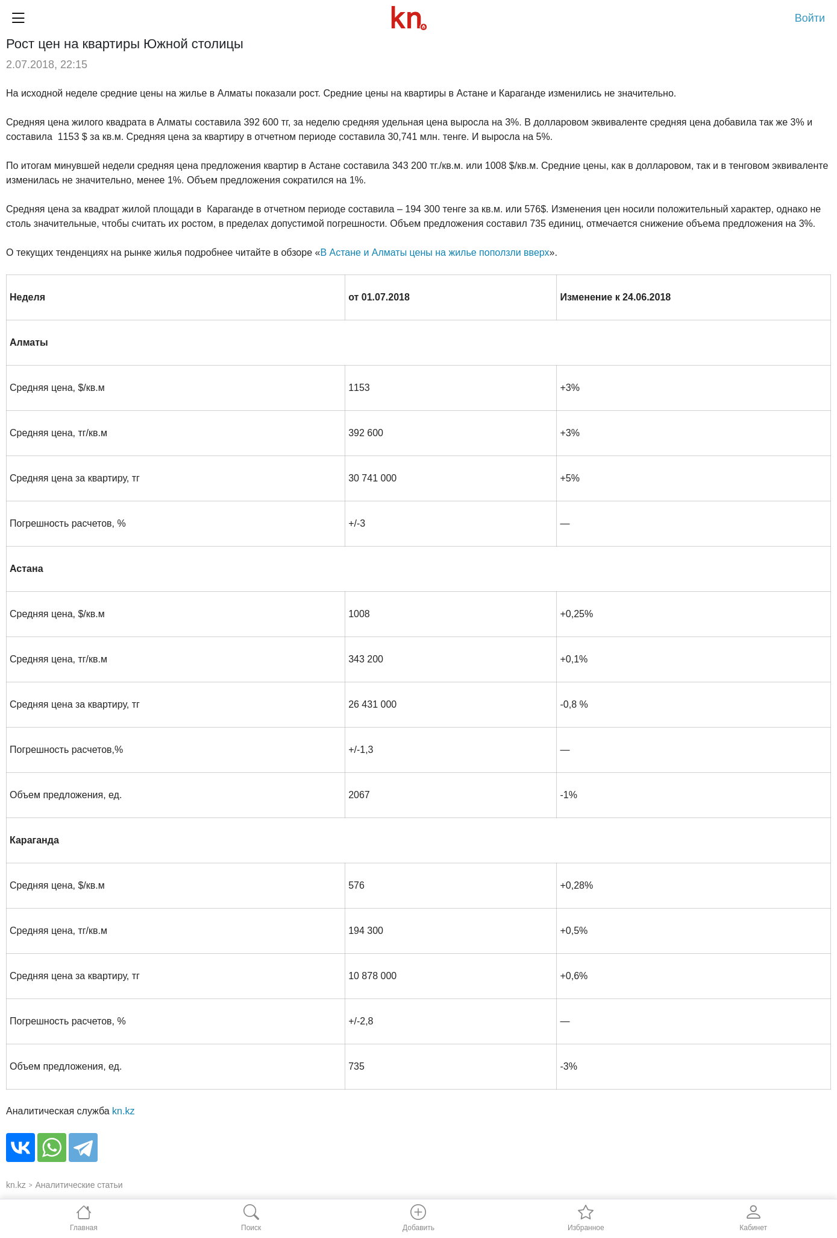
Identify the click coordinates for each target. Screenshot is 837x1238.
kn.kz (123, 1111)
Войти (810, 18)
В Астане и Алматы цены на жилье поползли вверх (434, 252)
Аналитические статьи (79, 1185)
